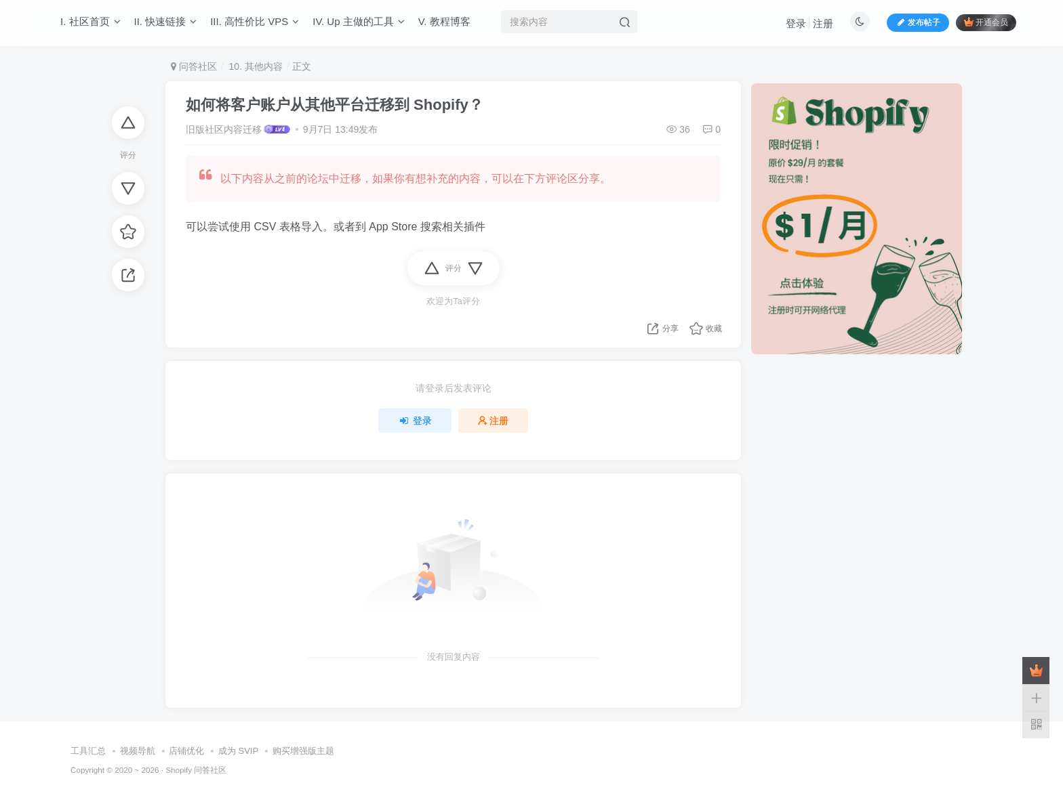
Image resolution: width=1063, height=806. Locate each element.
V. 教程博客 (444, 22)
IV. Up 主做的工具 (358, 22)
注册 (823, 24)
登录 (796, 24)
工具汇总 (88, 751)
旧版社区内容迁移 (224, 129)
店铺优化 (186, 751)
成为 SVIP (238, 751)
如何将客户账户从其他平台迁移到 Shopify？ (334, 104)
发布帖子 (918, 23)
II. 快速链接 (165, 22)
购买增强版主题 (303, 751)
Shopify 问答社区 (195, 769)
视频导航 (137, 751)
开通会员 (986, 23)
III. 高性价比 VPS (254, 22)
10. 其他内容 (254, 66)
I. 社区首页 (90, 22)
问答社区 (194, 66)
